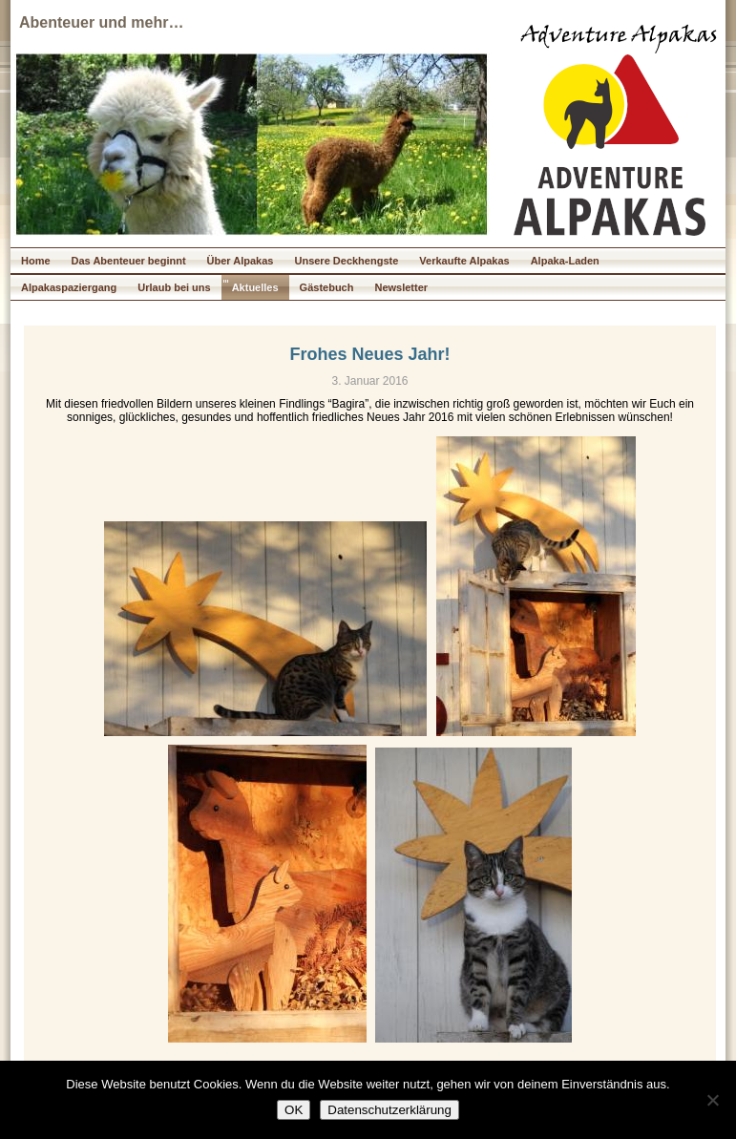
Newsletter (401, 287)
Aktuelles (255, 287)
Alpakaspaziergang (68, 287)
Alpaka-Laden (565, 260)
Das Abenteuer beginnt (129, 260)
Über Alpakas (240, 260)
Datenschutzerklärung (389, 1110)
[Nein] (712, 1099)
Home (36, 260)
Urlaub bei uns (173, 287)
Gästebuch (327, 287)
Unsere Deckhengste (346, 260)
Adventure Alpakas (619, 36)
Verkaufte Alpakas (464, 260)
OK (293, 1110)
